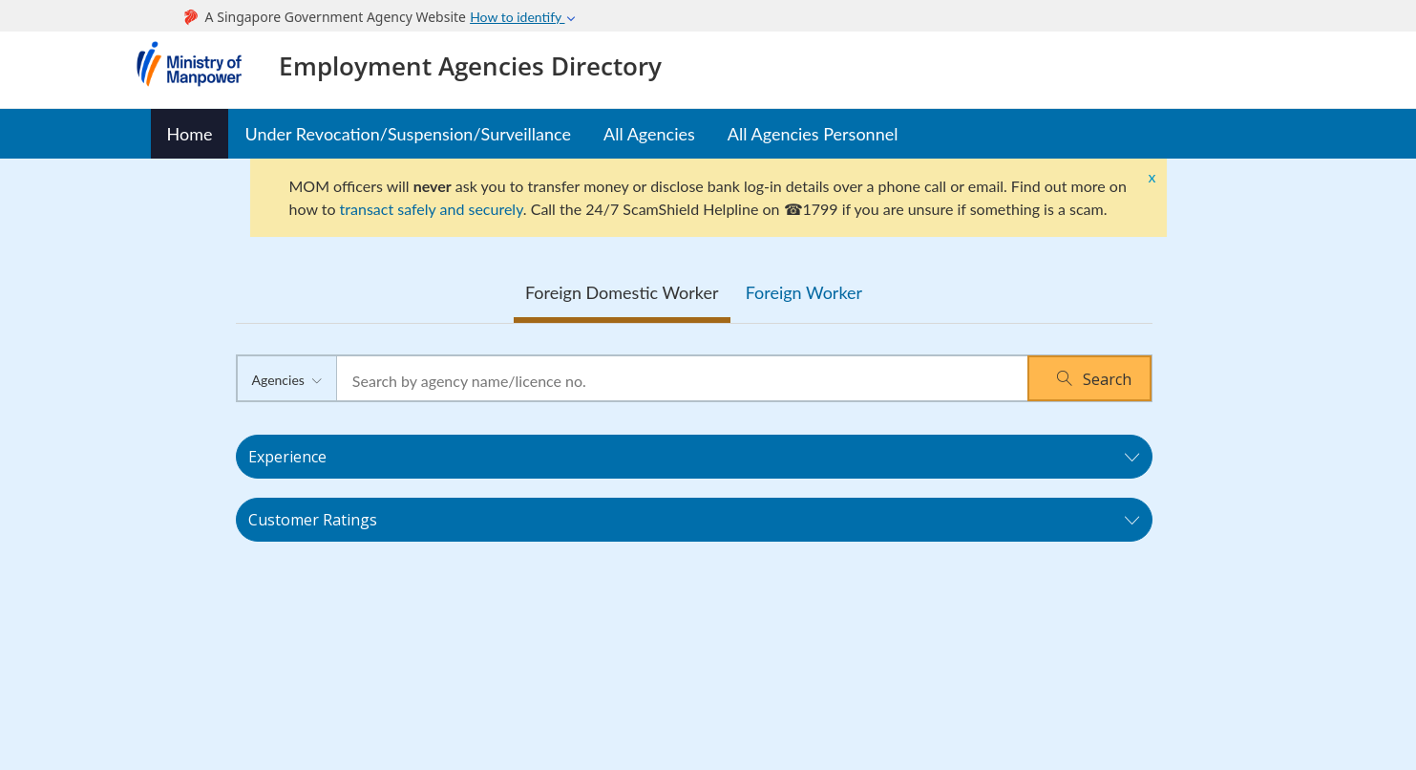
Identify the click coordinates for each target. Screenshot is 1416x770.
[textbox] (682, 381)
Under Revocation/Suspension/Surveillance (407, 133)
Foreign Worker (804, 292)
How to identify (523, 17)
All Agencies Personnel (813, 133)
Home (190, 133)
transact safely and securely (431, 209)
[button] (1089, 378)
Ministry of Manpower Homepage (198, 69)
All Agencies (649, 133)
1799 (820, 209)
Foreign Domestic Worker (622, 292)
